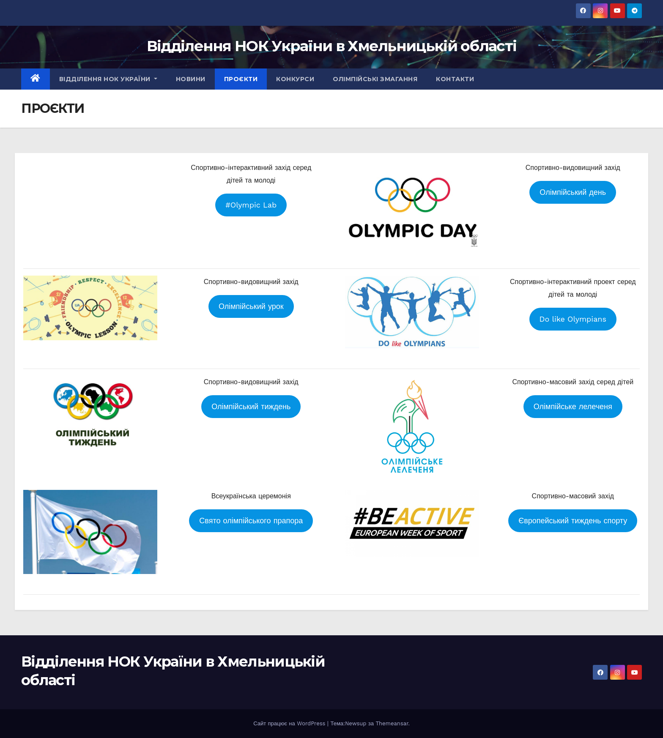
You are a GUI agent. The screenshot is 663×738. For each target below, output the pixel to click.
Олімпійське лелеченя (573, 406)
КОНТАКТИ (455, 79)
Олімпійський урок (251, 306)
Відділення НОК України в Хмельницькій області (332, 46)
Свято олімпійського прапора (251, 520)
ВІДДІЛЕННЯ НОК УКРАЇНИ (108, 79)
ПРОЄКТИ (241, 79)
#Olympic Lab (251, 204)
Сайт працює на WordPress (290, 723)
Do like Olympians (573, 318)
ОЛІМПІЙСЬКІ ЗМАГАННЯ (375, 79)
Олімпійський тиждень (250, 406)
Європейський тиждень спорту (572, 520)
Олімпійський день (573, 192)
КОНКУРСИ (295, 79)
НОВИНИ (190, 79)
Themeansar (391, 723)
